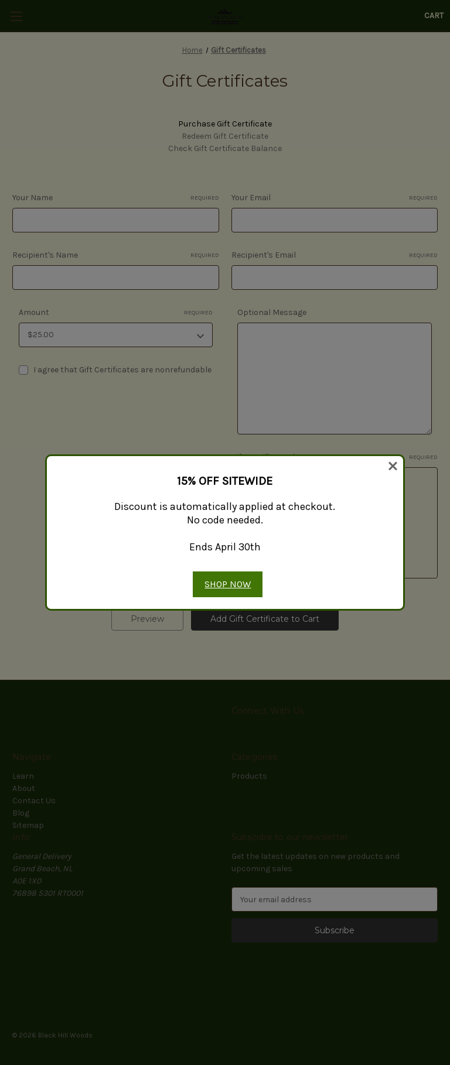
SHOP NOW (227, 584)
